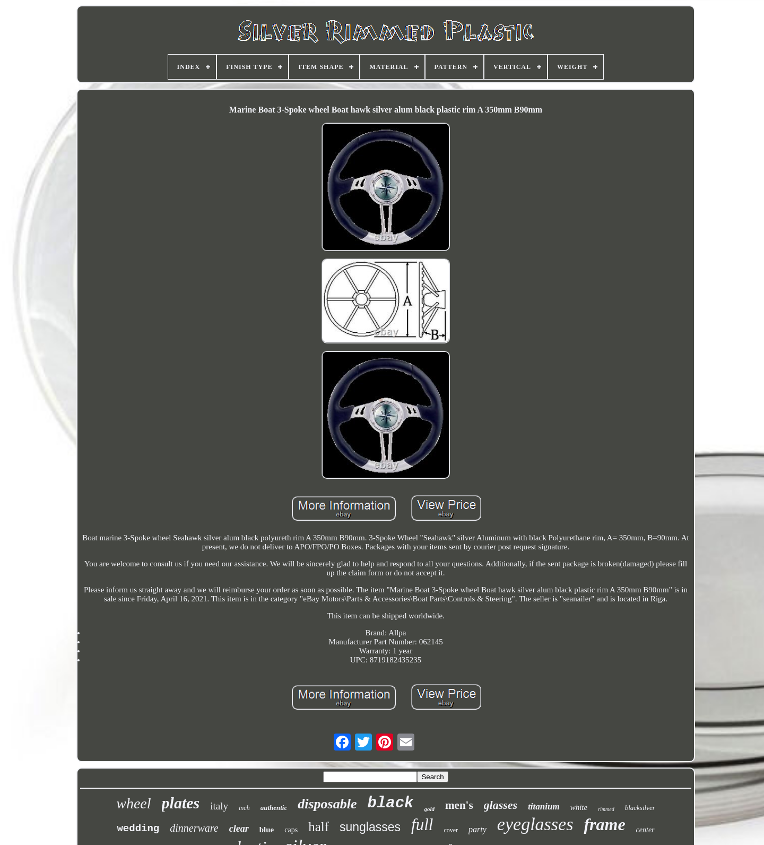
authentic (274, 808)
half (318, 827)
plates (181, 803)
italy (219, 806)
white (579, 807)
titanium (544, 806)
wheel (133, 803)
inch (244, 808)
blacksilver (640, 808)
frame (604, 824)
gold (429, 809)
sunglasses (370, 827)
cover (451, 830)
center (645, 830)
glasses (501, 805)
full (422, 824)
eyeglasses (535, 824)
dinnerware (194, 828)
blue (266, 829)
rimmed (606, 809)
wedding (138, 828)
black (390, 803)
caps (291, 830)
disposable (327, 804)
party (477, 829)
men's (459, 805)
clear (239, 828)
